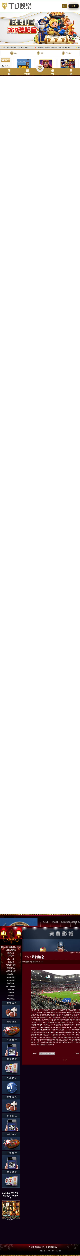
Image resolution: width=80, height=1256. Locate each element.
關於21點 (55, 922)
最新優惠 (11, 999)
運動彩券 (11, 968)
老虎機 (11, 996)
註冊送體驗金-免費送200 (47, 1053)
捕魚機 (11, 962)
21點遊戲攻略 (65, 922)
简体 (53, 1251)
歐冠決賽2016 (57, 1017)
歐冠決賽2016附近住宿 (11, 947)
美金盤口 (11, 974)
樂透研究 (11, 983)
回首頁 (72, 953)
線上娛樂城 (11, 986)
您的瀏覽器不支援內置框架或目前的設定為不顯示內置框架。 (40, 37)
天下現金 (11, 956)
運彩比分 (11, 953)
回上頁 (65, 1060)
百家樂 (11, 989)
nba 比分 (11, 959)
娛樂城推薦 (11, 971)
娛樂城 (11, 993)
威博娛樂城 (11, 950)
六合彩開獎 (11, 977)
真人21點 (46, 922)
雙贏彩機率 (11, 965)
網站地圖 (58, 1251)
